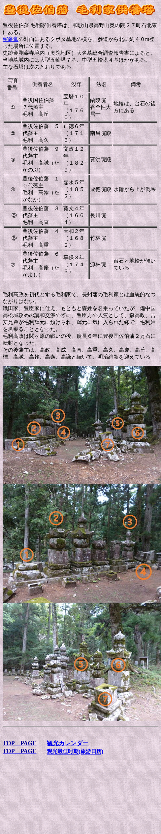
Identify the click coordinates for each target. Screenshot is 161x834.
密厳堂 (10, 39)
